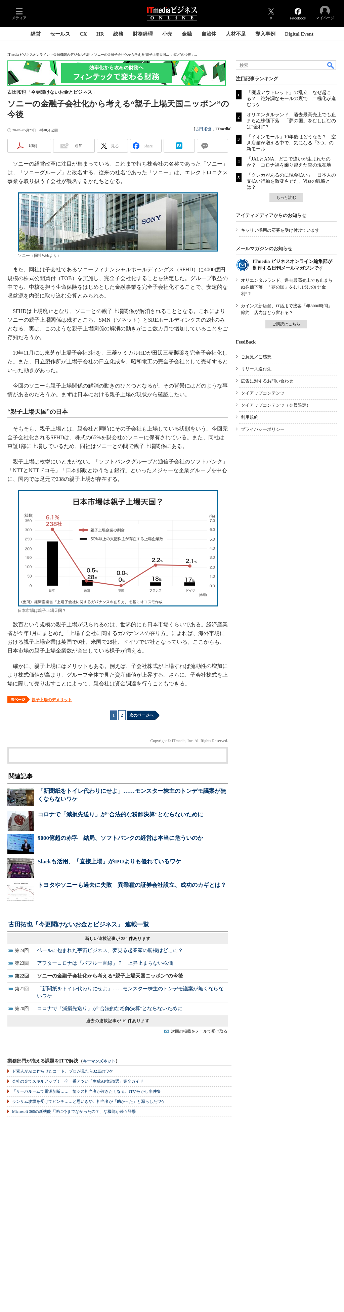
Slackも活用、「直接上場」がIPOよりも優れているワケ (109, 861)
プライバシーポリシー (263, 429)
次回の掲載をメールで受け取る (199, 1031)
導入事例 (265, 34)
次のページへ (141, 715)
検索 (331, 65)
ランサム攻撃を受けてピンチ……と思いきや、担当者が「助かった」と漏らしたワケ (88, 1101)
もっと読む (286, 197)
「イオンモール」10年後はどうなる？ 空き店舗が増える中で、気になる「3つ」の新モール (291, 142)
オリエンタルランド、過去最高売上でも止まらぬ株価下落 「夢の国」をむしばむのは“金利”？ (291, 120)
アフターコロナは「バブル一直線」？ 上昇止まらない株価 (105, 963)
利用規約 (249, 417)
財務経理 (143, 34)
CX (83, 34)
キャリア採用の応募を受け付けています (280, 230)
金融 (187, 34)
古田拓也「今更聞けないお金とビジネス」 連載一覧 (78, 924)
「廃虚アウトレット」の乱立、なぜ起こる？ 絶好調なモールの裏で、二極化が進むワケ (291, 98)
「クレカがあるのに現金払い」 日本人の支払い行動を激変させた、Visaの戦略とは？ (291, 181)
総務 (118, 34)
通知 (79, 145)
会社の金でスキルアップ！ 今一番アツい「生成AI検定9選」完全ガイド (77, 1081)
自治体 (208, 34)
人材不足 (236, 34)
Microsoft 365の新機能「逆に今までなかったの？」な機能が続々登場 (74, 1111)
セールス (60, 34)
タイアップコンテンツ (263, 393)
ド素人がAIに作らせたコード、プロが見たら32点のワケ (62, 1071)
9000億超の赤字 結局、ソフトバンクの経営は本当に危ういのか (120, 838)
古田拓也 (203, 129)
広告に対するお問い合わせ (267, 380)
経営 (36, 34)
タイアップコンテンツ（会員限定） (276, 405)
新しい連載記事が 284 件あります (117, 938)
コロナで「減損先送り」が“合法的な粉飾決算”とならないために (120, 814)
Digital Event (299, 34)
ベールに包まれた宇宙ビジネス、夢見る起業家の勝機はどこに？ (110, 950)
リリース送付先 (256, 368)
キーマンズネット (99, 1061)
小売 (167, 34)
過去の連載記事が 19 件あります (117, 1020)
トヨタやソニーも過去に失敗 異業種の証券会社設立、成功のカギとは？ (132, 885)
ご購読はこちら (286, 324)
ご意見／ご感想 (256, 356)
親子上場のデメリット (52, 699)
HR (100, 34)
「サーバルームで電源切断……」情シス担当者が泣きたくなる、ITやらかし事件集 (86, 1091)
